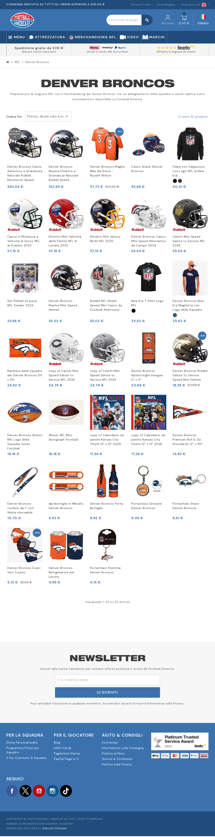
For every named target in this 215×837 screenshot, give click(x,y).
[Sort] (175, 181)
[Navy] (175, 315)
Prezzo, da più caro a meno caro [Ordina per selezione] (49, 116)
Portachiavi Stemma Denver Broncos (105, 570)
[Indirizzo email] (107, 680)
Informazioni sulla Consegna (123, 748)
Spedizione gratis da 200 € (39, 48)
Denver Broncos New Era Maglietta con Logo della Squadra (188, 305)
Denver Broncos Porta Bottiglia (106, 506)
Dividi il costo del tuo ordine (107, 51)
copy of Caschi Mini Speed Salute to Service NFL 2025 (64, 375)
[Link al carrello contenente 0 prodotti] (184, 19)
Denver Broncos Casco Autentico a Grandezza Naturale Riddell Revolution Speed (24, 173)
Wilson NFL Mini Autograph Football (63, 437)
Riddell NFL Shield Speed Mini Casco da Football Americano (106, 305)
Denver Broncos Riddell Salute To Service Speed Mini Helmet (190, 375)
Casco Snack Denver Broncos (147, 169)
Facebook (12, 791)
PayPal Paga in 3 (66, 759)
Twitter (27, 791)
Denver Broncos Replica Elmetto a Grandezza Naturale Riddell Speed (64, 173)
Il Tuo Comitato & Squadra (26, 758)
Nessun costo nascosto (39, 51)
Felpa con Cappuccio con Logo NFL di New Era (189, 171)
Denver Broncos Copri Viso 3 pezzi (24, 570)
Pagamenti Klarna (67, 753)
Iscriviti (107, 692)
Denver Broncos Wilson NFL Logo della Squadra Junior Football (24, 441)
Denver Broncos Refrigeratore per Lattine (62, 572)
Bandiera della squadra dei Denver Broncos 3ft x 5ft (24, 375)
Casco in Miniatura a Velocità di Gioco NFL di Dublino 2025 (23, 241)
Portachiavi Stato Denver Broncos (186, 506)
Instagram (56, 791)
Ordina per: (14, 116)
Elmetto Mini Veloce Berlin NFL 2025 (105, 239)
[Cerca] (129, 20)
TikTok (71, 791)
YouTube (42, 791)
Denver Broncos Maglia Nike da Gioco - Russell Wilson (107, 171)
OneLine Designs (54, 829)
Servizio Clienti (141, 4)
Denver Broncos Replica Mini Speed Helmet (63, 305)
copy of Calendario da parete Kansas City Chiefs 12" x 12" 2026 (107, 439)
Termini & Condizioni (117, 759)
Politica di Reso (113, 753)
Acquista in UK (193, 4)
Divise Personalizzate (22, 742)
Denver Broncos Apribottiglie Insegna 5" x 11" (147, 375)
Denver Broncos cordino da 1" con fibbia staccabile (20, 508)
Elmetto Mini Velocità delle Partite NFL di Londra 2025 (65, 241)
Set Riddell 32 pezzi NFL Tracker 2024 (22, 303)
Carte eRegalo (165, 4)
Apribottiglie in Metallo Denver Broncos (66, 506)
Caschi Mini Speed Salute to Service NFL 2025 (189, 241)
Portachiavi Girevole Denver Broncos (146, 506)
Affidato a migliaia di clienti (175, 51)
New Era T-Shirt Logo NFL (147, 303)
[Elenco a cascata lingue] (203, 20)
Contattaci (110, 742)
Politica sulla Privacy (117, 764)
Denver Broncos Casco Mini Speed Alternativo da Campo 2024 (148, 241)
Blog (57, 742)
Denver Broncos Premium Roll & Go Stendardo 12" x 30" (188, 439)
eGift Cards (62, 748)
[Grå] (180, 181)
